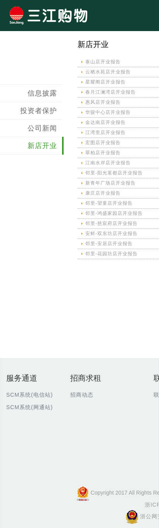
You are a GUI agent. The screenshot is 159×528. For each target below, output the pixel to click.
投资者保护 (38, 111)
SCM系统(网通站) (29, 407)
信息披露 (42, 93)
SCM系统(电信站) (29, 395)
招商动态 (81, 395)
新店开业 (42, 146)
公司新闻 (42, 128)
